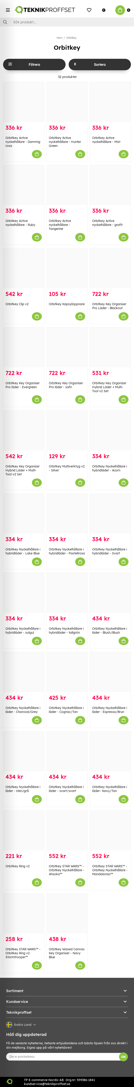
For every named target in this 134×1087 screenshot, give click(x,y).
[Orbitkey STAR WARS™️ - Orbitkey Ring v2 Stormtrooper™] (23, 914)
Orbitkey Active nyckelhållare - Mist (106, 140)
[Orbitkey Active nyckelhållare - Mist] (110, 102)
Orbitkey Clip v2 (17, 304)
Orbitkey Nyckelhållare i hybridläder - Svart (109, 551)
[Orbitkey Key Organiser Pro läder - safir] (67, 347)
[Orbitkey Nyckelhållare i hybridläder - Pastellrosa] (67, 514)
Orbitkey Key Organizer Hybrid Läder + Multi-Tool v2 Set (109, 387)
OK (123, 1057)
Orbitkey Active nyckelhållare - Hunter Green (65, 142)
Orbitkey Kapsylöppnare (67, 304)
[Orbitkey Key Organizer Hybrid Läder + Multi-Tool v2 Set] (110, 347)
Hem (59, 37)
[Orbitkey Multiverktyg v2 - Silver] (67, 430)
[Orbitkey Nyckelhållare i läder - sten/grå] (23, 751)
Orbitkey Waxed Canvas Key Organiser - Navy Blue (66, 953)
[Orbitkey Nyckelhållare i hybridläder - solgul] (23, 593)
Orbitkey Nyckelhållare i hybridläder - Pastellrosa (67, 551)
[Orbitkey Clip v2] (23, 268)
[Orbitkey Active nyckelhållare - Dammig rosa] (23, 102)
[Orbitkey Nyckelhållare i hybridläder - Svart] (110, 514)
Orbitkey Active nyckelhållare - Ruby (20, 223)
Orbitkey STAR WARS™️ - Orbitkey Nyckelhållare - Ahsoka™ (66, 870)
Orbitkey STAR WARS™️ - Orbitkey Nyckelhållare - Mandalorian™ (110, 870)
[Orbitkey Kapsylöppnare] (67, 268)
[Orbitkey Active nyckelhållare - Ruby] (23, 185)
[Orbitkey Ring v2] (23, 830)
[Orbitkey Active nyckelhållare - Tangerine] (67, 185)
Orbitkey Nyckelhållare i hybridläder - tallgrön (66, 631)
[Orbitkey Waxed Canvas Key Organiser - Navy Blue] (67, 914)
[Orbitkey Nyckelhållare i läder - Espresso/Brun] (110, 672)
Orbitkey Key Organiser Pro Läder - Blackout (109, 306)
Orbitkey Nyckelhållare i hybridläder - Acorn (109, 468)
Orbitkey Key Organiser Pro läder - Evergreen (23, 385)
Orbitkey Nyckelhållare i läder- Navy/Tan (109, 789)
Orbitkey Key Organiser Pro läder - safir (66, 385)
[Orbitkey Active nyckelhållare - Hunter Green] (67, 102)
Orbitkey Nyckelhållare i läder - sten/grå (23, 789)
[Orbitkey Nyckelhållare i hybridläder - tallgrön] (67, 593)
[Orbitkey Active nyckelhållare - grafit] (110, 185)
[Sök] (67, 22)
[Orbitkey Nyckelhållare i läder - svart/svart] (67, 751)
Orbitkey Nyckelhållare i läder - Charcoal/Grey (23, 710)
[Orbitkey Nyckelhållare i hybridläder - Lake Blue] (23, 514)
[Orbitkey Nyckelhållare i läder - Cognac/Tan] (67, 672)
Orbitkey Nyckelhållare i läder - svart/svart (66, 789)
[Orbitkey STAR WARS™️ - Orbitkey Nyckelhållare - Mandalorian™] (110, 830)
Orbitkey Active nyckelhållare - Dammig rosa (23, 142)
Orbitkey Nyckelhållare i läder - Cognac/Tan (66, 710)
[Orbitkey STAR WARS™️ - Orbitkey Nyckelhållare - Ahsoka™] (67, 830)
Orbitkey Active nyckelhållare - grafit (107, 223)
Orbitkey (71, 37)
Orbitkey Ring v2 (18, 866)
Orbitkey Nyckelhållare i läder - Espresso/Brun (109, 710)
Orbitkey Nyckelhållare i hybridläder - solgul (23, 631)
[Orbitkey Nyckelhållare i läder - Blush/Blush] (110, 593)
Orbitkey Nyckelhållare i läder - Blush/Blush (109, 631)
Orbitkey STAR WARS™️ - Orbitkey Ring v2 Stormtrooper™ (23, 953)
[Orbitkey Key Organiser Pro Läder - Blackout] (110, 268)
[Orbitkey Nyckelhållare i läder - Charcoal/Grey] (23, 672)
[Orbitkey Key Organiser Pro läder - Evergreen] (23, 347)
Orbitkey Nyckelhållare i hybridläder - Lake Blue (23, 551)
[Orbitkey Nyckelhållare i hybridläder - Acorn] (110, 430)
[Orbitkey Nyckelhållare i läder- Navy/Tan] (110, 751)
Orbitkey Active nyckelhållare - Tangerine (60, 225)
